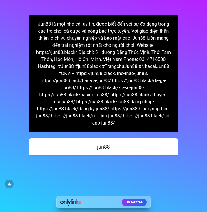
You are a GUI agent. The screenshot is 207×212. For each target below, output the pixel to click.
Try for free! (134, 202)
